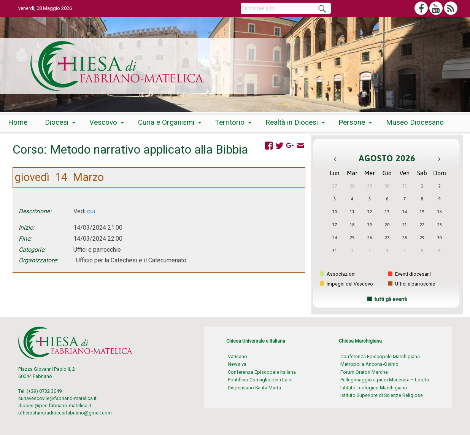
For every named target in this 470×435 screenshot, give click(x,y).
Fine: (25, 238)
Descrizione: (35, 211)
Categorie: (32, 249)
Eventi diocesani (409, 274)
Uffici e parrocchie (411, 284)
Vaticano (237, 356)
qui (91, 211)
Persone (351, 122)
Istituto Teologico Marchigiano (373, 388)
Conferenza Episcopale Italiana (262, 372)
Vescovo (103, 122)
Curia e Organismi (166, 122)
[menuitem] (17, 122)
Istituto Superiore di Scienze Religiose (381, 395)
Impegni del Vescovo (346, 284)
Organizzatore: (38, 260)
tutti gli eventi (390, 299)
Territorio (230, 122)
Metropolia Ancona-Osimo (369, 364)
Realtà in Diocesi (291, 122)
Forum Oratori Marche (364, 372)
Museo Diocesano (415, 122)
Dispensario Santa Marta (254, 388)
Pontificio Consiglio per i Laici (260, 380)
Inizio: (27, 227)
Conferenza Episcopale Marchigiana (380, 356)
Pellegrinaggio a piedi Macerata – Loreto (384, 380)
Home (17, 122)
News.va (237, 364)
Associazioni (338, 274)
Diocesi (56, 122)
